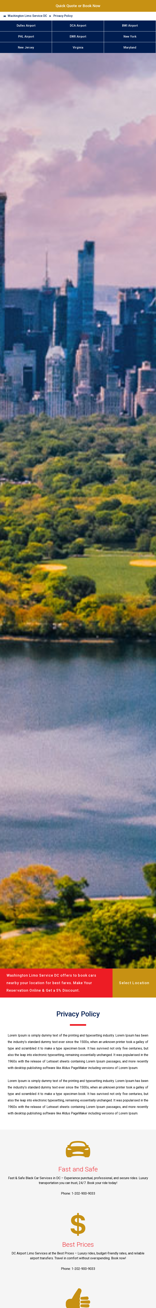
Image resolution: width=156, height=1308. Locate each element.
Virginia (78, 47)
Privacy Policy (63, 16)
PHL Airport (26, 36)
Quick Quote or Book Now (78, 5)
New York (130, 36)
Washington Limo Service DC (27, 16)
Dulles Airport (26, 25)
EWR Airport (78, 36)
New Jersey (26, 47)
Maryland (130, 47)
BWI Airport (130, 25)
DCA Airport (78, 25)
